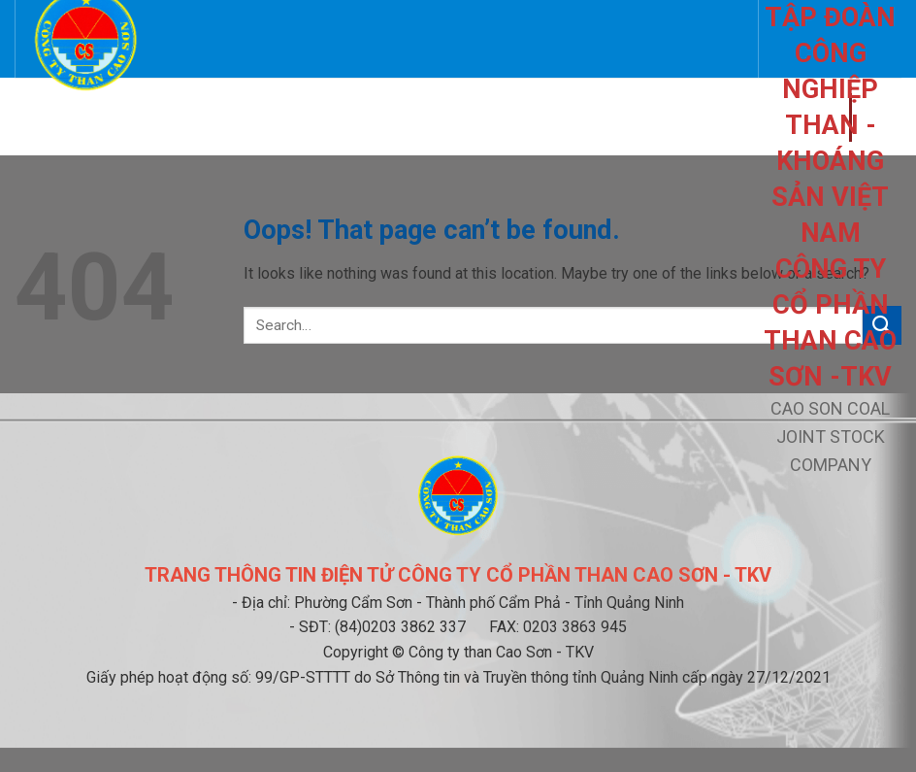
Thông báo (476, 116)
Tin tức (559, 116)
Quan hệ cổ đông (347, 116)
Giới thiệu (153, 116)
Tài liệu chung (667, 116)
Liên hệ (243, 116)
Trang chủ (62, 116)
